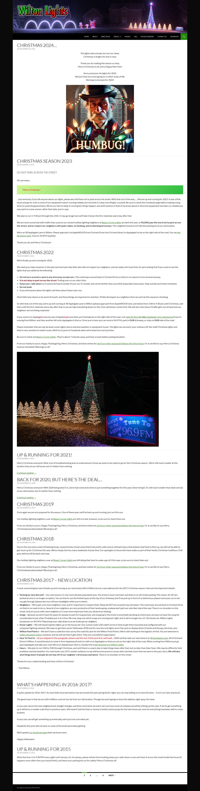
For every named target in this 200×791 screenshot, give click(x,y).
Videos (116, 36)
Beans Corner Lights (111, 222)
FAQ (135, 36)
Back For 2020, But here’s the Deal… (59, 479)
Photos (127, 36)
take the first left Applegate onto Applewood (149, 317)
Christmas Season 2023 (44, 161)
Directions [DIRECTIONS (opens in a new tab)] (105, 36)
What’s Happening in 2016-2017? (54, 684)
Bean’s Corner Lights (46, 337)
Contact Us (162, 36)
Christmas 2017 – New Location (54, 580)
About (95, 36)
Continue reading (26, 473)
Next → (112, 775)
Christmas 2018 (35, 539)
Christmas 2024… (37, 45)
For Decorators (147, 36)
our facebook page (38, 732)
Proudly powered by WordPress (28, 788)
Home (86, 36)
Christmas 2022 (35, 252)
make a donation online (31, 634)
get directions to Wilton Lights (109, 644)
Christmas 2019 (35, 504)
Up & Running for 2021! (44, 455)
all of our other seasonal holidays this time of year (120, 343)
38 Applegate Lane (159, 638)
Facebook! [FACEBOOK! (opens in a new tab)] (174, 36)
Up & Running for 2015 (44, 749)
